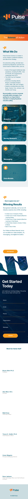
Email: (4, 307)
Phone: (5, 313)
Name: (5, 300)
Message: (5, 327)
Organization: (7, 320)
